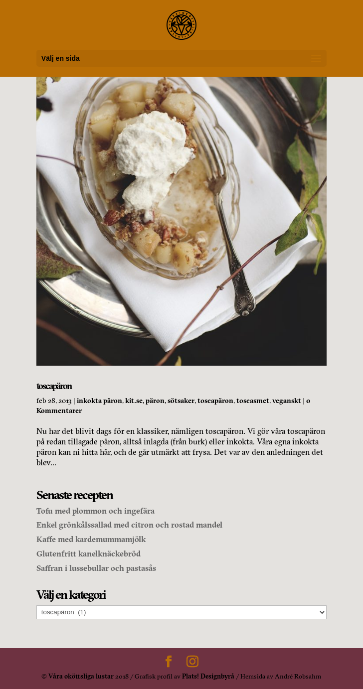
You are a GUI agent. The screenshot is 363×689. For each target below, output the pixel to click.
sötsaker (181, 400)
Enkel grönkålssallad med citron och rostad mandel (129, 525)
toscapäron (53, 386)
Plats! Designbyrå (208, 676)
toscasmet (252, 400)
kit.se (134, 400)
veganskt (286, 400)
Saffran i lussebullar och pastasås (96, 568)
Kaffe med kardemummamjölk (91, 539)
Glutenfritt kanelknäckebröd (88, 553)
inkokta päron (99, 400)
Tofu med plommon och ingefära (95, 511)
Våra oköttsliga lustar (81, 676)
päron (155, 400)
